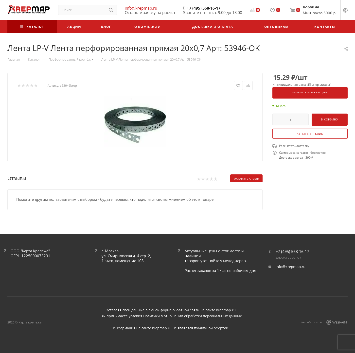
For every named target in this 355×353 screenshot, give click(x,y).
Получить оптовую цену (310, 92)
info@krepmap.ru (141, 8)
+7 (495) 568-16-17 (203, 8)
